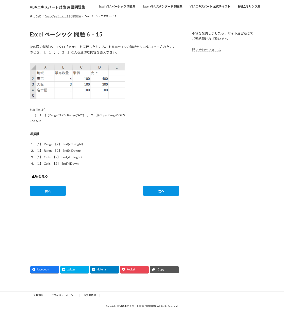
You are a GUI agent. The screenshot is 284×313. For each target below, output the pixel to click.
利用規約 (38, 295)
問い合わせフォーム (206, 49)
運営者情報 (90, 295)
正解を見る (40, 176)
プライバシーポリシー (63, 295)
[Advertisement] (66, 227)
